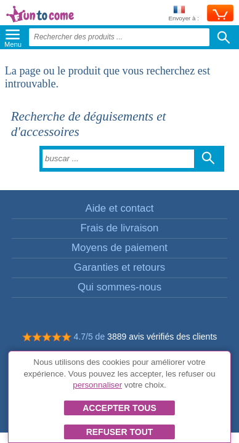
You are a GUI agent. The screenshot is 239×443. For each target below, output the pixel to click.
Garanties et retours (119, 267)
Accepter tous (119, 408)
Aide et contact (119, 208)
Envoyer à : (183, 14)
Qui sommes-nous (119, 287)
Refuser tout (119, 432)
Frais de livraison (120, 228)
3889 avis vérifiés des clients (162, 336)
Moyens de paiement (119, 247)
